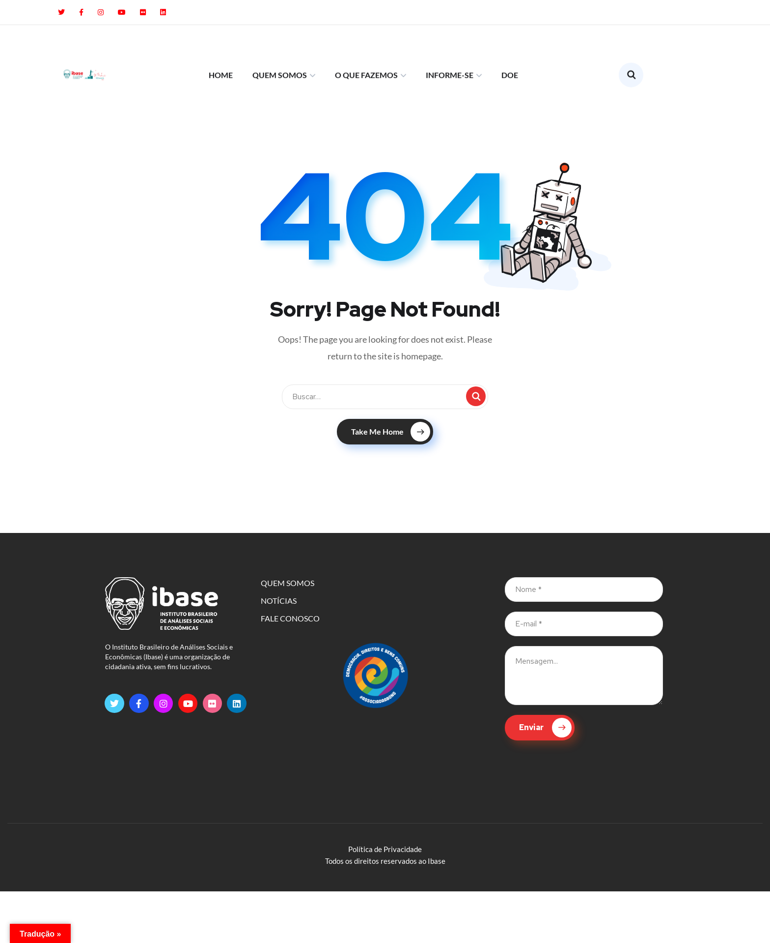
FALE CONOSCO (290, 618)
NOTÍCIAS (279, 600)
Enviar (545, 727)
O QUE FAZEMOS (366, 45)
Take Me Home (390, 432)
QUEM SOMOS (279, 45)
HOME (221, 45)
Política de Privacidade (385, 849)
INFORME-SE (449, 45)
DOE (509, 45)
